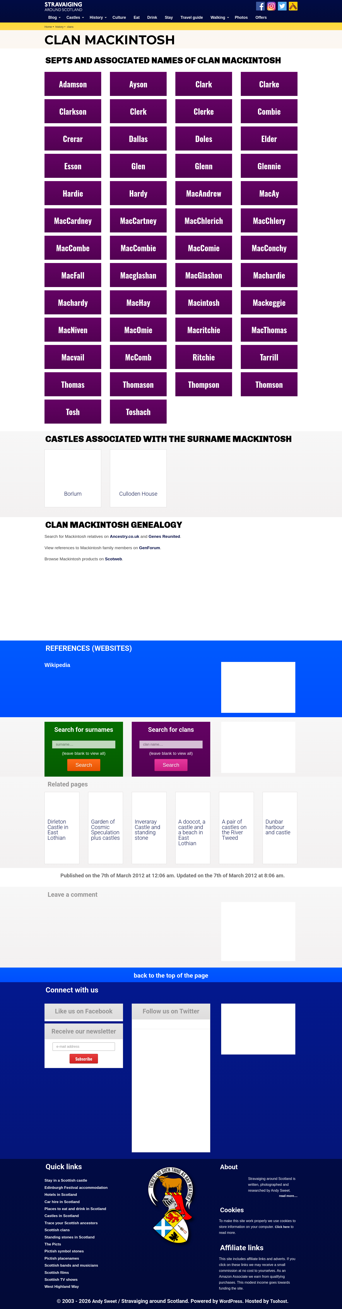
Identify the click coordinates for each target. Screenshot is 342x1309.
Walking (218, 17)
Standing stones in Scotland (69, 1237)
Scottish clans (57, 1230)
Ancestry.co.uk (125, 536)
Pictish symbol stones (64, 1251)
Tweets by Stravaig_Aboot (151, 1022)
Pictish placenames (61, 1258)
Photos (241, 17)
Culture (119, 17)
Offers (261, 17)
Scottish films (56, 1272)
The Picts (52, 1244)
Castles (73, 17)
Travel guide (192, 17)
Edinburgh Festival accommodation (76, 1187)
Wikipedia (57, 665)
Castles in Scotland (61, 1216)
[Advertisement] (256, 931)
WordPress (230, 1301)
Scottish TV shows (61, 1279)
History (96, 17)
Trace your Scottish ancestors (71, 1223)
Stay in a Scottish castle (66, 1180)
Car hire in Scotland (62, 1201)
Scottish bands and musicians (71, 1265)
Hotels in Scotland (60, 1194)
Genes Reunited (165, 536)
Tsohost (278, 1301)
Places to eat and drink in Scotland (75, 1208)
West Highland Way (61, 1286)
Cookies (232, 1210)
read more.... (288, 1195)
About (229, 1166)
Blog (52, 17)
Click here (282, 1226)
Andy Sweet (104, 1301)
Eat (137, 17)
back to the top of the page (171, 975)
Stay (169, 17)
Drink (152, 17)
